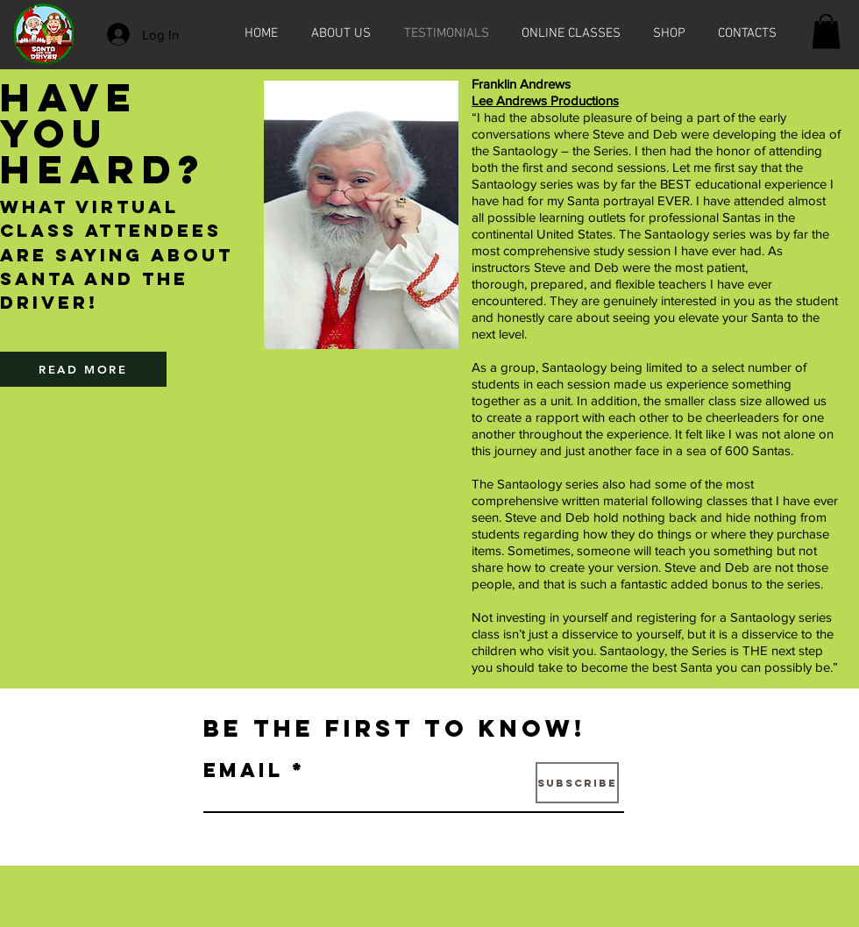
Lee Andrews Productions (545, 100)
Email (243, 770)
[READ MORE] (83, 369)
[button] (826, 31)
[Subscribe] (577, 782)
